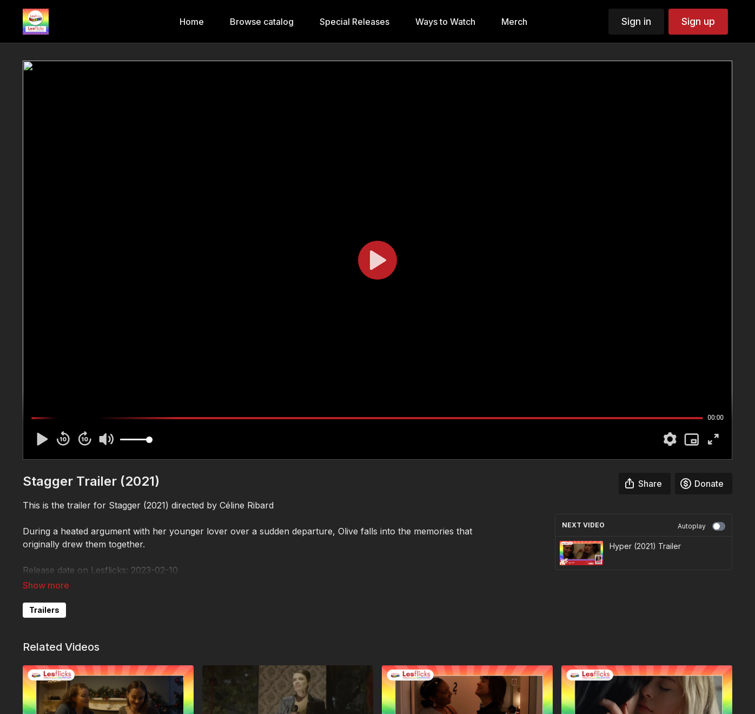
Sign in (636, 21)
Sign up (698, 21)
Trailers (44, 609)
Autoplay (701, 526)
